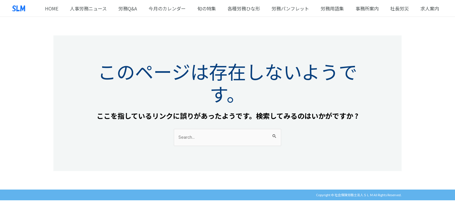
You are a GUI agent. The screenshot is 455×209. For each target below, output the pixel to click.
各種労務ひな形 (256, 8)
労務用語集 (340, 8)
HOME (76, 8)
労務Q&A (147, 8)
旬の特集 (221, 8)
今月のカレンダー (184, 8)
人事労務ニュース (110, 8)
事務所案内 (372, 8)
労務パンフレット (300, 8)
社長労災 (403, 8)
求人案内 (431, 8)
